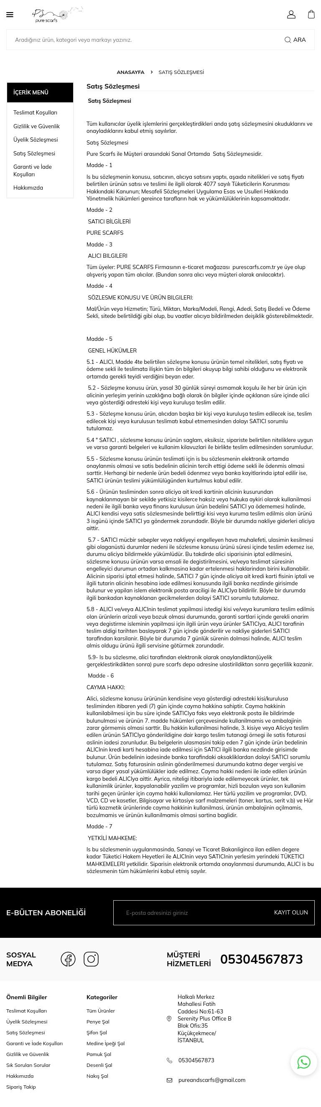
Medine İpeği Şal (106, 1043)
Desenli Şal (99, 1065)
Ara (295, 39)
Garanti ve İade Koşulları (32, 170)
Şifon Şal (97, 1032)
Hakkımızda (28, 187)
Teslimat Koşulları (35, 112)
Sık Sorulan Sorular (28, 1065)
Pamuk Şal (99, 1054)
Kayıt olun (291, 912)
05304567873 (261, 959)
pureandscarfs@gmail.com (211, 1080)
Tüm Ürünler (101, 1011)
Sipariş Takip (21, 1087)
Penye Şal (98, 1021)
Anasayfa (131, 72)
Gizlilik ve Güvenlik (36, 126)
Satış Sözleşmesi (34, 153)
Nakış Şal (97, 1076)
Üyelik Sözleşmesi (35, 139)
